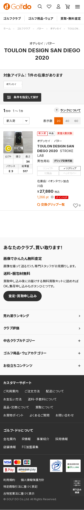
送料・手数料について (42, 399)
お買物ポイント (13, 415)
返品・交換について (16, 407)
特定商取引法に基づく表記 (20, 487)
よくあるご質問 (40, 415)
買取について (44, 407)
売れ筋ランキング (16, 316)
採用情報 (61, 439)
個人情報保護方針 (32, 480)
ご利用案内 (11, 391)
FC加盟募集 (30, 447)
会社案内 (9, 439)
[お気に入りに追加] (76, 205)
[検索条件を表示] (22, 97)
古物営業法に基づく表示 (18, 493)
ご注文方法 (32, 391)
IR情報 (26, 439)
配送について (55, 391)
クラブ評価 (11, 328)
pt (43, 197)
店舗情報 (9, 447)
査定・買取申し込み (23, 296)
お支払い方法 (12, 399)
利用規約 (9, 480)
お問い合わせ (65, 415)
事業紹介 (43, 439)
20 (58, 121)
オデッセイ (11, 84)
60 (76, 121)
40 (67, 121)
